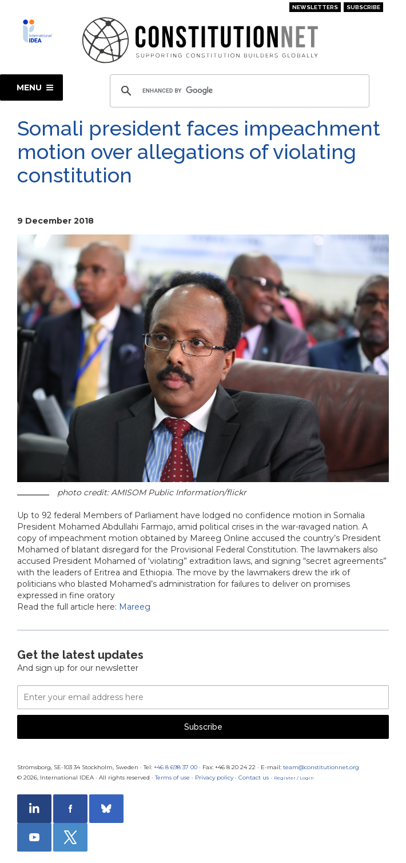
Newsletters (315, 7)
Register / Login (294, 778)
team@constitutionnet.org (321, 767)
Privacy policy (214, 777)
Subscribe (363, 7)
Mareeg (134, 607)
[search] (237, 91)
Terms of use (172, 777)
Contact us (253, 777)
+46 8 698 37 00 (175, 767)
